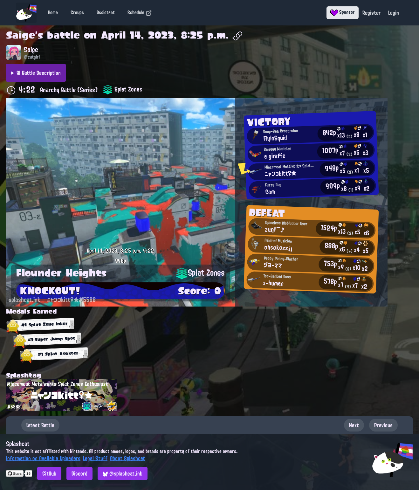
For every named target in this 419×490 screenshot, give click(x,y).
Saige (20, 35)
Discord (79, 473)
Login (393, 13)
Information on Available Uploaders (43, 458)
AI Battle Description (39, 73)
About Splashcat (127, 458)
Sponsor (342, 12)
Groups (77, 12)
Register (371, 13)
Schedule (139, 12)
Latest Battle (40, 425)
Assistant (106, 12)
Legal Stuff (95, 458)
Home (53, 12)
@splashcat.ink (122, 473)
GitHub (49, 473)
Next (354, 425)
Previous (383, 425)
